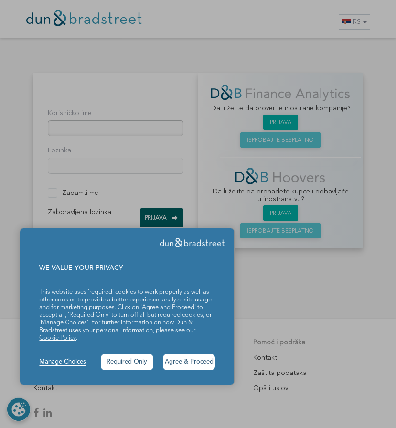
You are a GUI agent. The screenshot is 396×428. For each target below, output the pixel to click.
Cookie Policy (57, 338)
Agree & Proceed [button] (189, 362)
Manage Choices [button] (62, 362)
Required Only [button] (127, 362)
